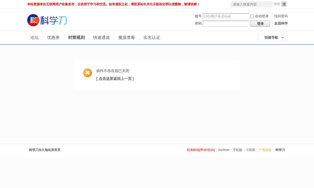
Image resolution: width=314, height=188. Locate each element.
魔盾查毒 (126, 37)
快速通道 (101, 37)
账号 (198, 16)
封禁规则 (76, 37)
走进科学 (281, 23)
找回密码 (281, 16)
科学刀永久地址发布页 (44, 150)
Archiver (223, 150)
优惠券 (53, 37)
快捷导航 (271, 37)
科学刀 (280, 150)
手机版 (237, 150)
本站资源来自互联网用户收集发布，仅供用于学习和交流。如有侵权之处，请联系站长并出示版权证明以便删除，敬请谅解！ (113, 4)
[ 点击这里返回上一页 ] (115, 79)
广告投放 (265, 150)
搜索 (277, 4)
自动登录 (259, 16)
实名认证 (151, 37)
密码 (198, 23)
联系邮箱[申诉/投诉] (201, 150)
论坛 (34, 37)
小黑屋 (250, 150)
